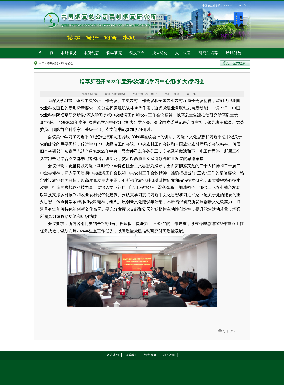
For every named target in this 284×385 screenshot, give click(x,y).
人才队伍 (182, 53)
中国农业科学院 (211, 5)
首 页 (45, 53)
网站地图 (113, 355)
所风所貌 (233, 53)
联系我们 (131, 355)
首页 (42, 63)
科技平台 (137, 53)
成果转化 (160, 53)
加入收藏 (169, 355)
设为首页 (150, 355)
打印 (226, 331)
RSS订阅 (242, 5)
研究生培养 (208, 53)
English (228, 5)
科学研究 (114, 53)
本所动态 (91, 53)
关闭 (233, 331)
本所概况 (68, 53)
